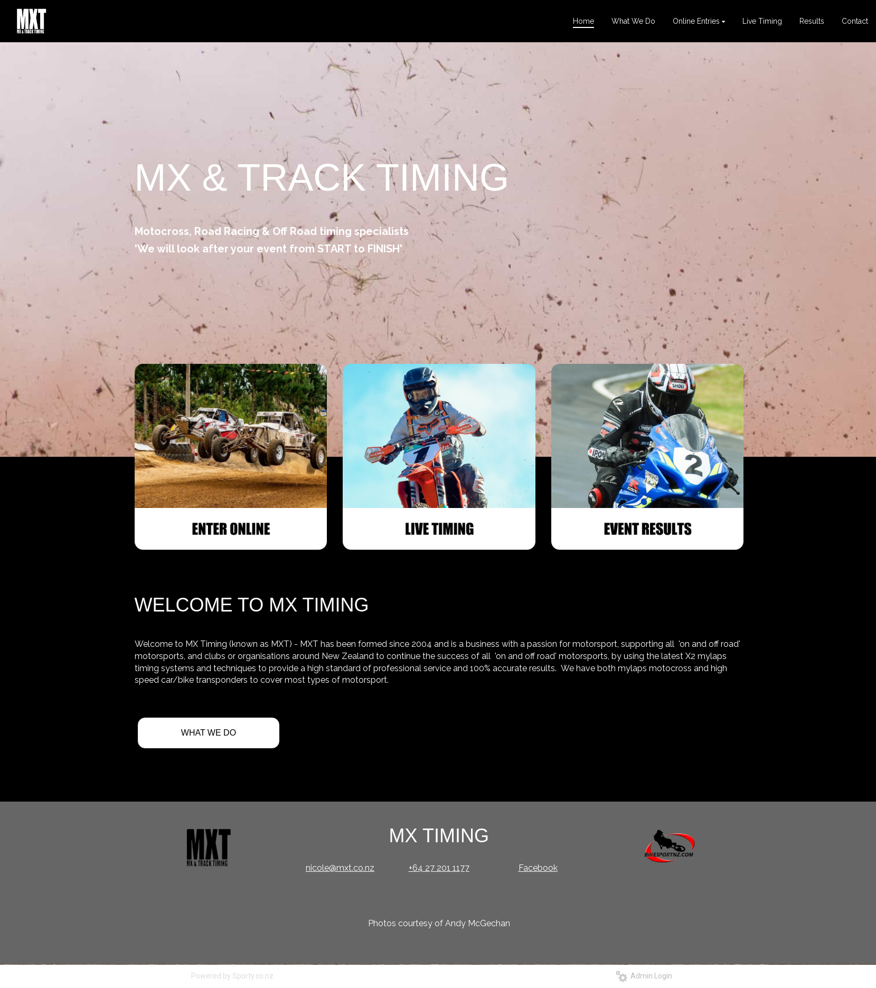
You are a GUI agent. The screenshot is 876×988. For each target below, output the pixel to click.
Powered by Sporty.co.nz (232, 976)
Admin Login (644, 976)
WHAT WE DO (208, 732)
